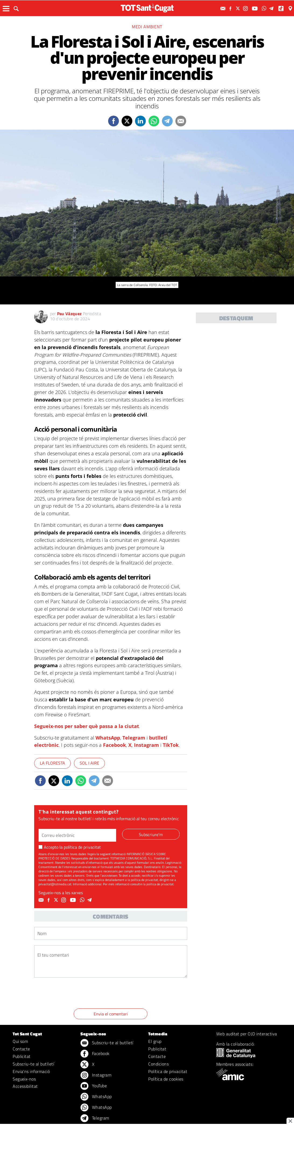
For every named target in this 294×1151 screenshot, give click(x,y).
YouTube (93, 1086)
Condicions (158, 1064)
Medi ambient (147, 26)
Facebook (114, 745)
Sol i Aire (89, 763)
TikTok (171, 745)
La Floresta (52, 763)
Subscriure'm (151, 834)
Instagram (146, 745)
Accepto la (69, 847)
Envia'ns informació (31, 1071)
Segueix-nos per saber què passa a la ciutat (86, 726)
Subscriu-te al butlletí (33, 1064)
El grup (154, 1041)
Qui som (20, 1041)
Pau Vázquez (69, 313)
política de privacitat (82, 847)
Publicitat (22, 1056)
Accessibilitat (25, 1086)
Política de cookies (165, 1079)
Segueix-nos (24, 1079)
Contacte (21, 1049)
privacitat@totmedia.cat (54, 884)
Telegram (133, 737)
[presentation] (75, 993)
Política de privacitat (167, 1071)
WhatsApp (107, 737)
